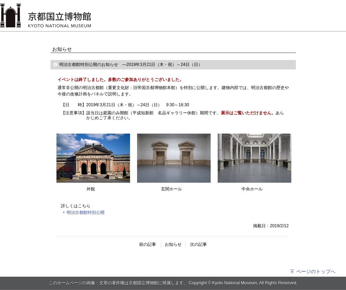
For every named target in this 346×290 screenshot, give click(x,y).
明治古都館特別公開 (85, 212)
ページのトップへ (312, 271)
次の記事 (198, 244)
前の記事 (147, 244)
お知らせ (173, 244)
